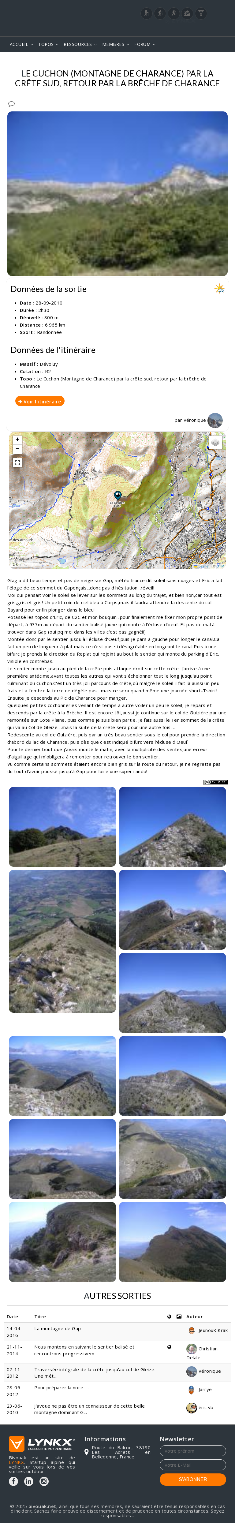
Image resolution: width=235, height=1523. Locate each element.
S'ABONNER (193, 1479)
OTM (220, 566)
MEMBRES (113, 44)
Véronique (203, 420)
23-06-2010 (14, 1409)
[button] (117, 495)
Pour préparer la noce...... (62, 1387)
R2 (48, 371)
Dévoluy (49, 364)
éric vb (200, 1407)
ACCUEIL (19, 44)
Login (196, 30)
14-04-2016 (14, 1331)
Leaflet (202, 566)
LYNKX (16, 1462)
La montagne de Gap (57, 1328)
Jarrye (199, 1389)
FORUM (142, 44)
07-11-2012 (14, 1372)
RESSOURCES (78, 44)
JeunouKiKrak (207, 1330)
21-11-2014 (14, 1350)
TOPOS (46, 44)
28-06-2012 (14, 1390)
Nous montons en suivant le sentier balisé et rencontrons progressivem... (84, 1350)
